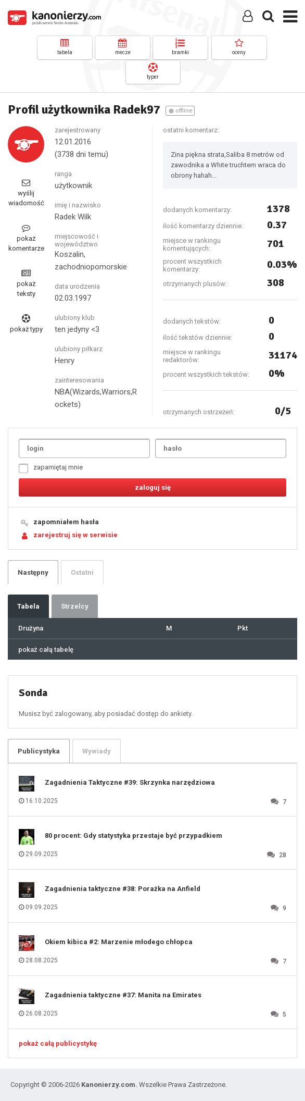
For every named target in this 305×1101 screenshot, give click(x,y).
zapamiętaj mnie (51, 468)
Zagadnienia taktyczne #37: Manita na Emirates (123, 995)
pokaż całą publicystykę (58, 1043)
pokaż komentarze (26, 238)
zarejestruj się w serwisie (75, 535)
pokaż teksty (26, 283)
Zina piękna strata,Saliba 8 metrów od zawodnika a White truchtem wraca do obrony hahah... (228, 165)
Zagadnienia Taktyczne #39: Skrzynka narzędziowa (130, 782)
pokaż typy (26, 323)
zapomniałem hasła (66, 522)
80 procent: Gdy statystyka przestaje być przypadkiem (133, 835)
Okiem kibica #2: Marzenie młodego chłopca (119, 942)
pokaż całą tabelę (45, 649)
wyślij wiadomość (26, 192)
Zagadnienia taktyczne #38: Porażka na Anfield (122, 889)
